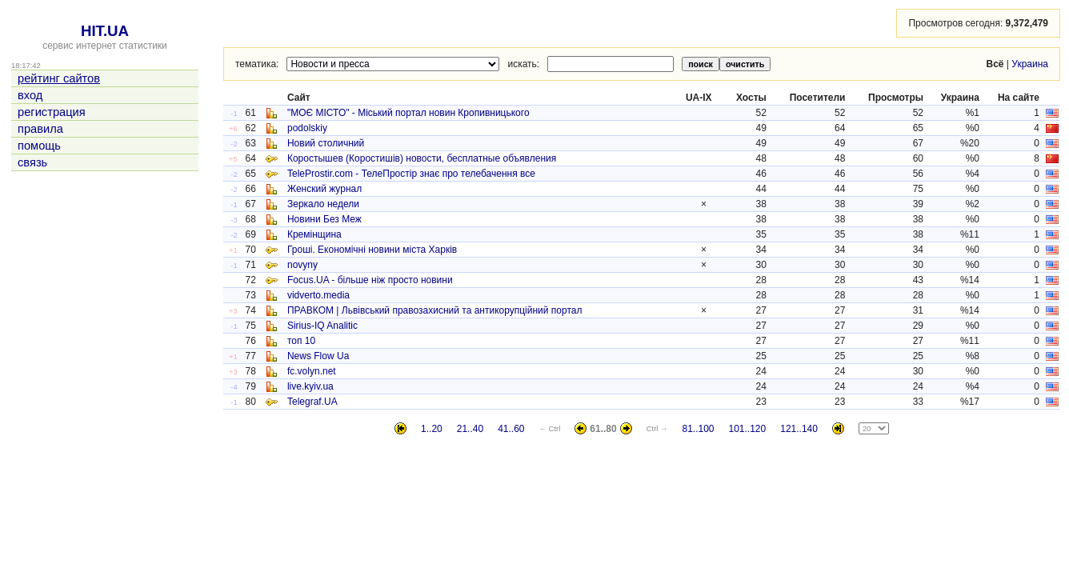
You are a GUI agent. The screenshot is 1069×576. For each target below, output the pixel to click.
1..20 (431, 428)
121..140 (799, 428)
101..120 (748, 428)
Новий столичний (325, 143)
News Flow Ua (318, 356)
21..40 (470, 428)
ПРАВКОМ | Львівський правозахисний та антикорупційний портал (435, 310)
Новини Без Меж (324, 219)
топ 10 (301, 340)
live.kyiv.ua (310, 386)
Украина (1029, 64)
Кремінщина (314, 234)
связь (32, 162)
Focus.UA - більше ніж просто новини (370, 280)
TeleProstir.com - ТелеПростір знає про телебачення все (411, 173)
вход (30, 95)
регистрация (52, 112)
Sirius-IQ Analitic (322, 325)
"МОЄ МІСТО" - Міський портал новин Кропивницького (408, 112)
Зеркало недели (323, 204)
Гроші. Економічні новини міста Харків (372, 249)
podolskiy (307, 128)
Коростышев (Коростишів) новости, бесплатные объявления (421, 158)
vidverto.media (318, 295)
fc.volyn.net (311, 371)
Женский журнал (324, 188)
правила (40, 128)
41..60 (511, 428)
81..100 (698, 428)
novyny (302, 264)
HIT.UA (105, 30)
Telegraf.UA (312, 401)
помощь (39, 145)
